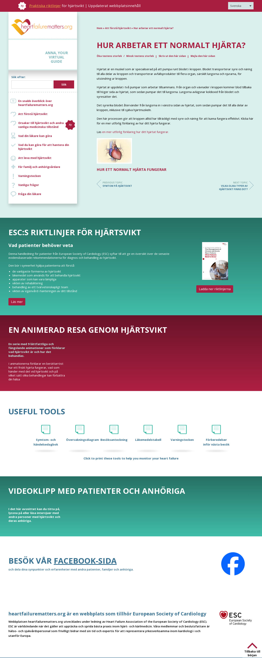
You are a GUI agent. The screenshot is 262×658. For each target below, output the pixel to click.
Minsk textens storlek (140, 56)
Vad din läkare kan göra (35, 136)
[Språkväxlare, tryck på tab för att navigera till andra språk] (241, 5)
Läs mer (17, 302)
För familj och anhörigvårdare (39, 167)
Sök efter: (18, 77)
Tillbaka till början (252, 653)
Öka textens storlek (110, 56)
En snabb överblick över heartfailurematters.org (35, 103)
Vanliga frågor (28, 185)
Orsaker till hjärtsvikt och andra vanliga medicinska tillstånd (46, 125)
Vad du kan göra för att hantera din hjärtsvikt (43, 147)
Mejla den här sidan (203, 56)
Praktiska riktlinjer (45, 5)
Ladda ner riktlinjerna (215, 289)
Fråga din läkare (29, 194)
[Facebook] (233, 564)
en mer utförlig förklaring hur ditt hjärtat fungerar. (135, 132)
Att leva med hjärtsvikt (34, 158)
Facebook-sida (85, 560)
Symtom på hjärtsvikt (118, 184)
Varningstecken (29, 176)
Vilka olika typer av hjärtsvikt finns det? (232, 186)
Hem (99, 28)
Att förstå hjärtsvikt (32, 114)
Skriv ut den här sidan (172, 56)
